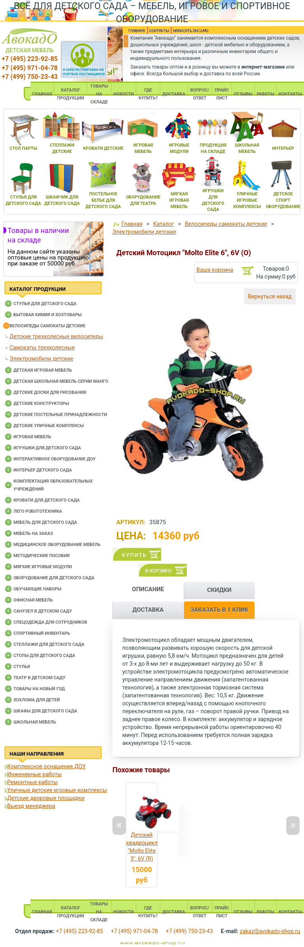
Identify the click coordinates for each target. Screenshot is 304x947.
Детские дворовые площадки (45, 798)
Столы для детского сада (44, 655)
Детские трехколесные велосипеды (56, 336)
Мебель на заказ (33, 533)
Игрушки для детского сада (47, 448)
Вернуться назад (270, 296)
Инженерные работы (34, 774)
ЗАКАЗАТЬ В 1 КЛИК (219, 609)
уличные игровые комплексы (247, 200)
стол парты (23, 148)
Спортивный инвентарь (41, 633)
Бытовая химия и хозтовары (47, 314)
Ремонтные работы (32, 782)
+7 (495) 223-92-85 (29, 59)
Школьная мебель (34, 722)
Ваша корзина (214, 270)
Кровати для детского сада (46, 500)
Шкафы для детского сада (45, 711)
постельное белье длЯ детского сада (103, 200)
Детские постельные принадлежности (60, 414)
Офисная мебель (33, 600)
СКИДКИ (219, 590)
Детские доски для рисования (49, 392)
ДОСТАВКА (173, 94)
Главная (131, 224)
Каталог (163, 224)
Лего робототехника (37, 511)
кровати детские (103, 148)
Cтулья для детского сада (44, 303)
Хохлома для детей (36, 700)
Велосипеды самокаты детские (48, 325)
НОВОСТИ (124, 94)
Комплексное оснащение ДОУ (46, 766)
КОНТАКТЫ (290, 94)
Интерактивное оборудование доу (54, 459)
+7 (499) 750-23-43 (29, 76)
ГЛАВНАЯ (42, 94)
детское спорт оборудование (283, 200)
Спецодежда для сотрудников (50, 622)
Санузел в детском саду (42, 611)
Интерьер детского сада (42, 470)
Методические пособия (41, 555)
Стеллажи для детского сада (48, 644)
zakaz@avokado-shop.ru (270, 931)
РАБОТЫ (265, 94)
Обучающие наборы (37, 589)
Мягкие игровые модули (42, 566)
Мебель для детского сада (45, 522)
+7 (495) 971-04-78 (29, 68)
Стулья (21, 666)
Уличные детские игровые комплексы (57, 790)
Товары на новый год (39, 688)
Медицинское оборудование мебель (57, 544)
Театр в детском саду (39, 677)
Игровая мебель (32, 436)
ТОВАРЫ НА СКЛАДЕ (99, 94)
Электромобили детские (41, 358)
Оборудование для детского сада (54, 577)
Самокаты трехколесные (42, 347)
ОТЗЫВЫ (243, 94)
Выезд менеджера (31, 806)
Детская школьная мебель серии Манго (60, 381)
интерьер (283, 148)
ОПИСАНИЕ (148, 589)
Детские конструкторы (41, 403)
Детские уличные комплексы (48, 425)
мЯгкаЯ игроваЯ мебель (179, 200)
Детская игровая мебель (42, 370)
